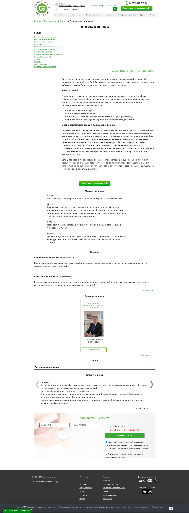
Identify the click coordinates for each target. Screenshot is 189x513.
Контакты (83, 495)
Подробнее (93, 350)
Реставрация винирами (45, 67)
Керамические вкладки (44, 39)
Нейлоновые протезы (43, 52)
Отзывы (110, 15)
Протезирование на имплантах (48, 54)
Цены (142, 15)
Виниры (37, 62)
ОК (171, 508)
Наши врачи (76, 15)
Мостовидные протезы (44, 49)
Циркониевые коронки (44, 42)
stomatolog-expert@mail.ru (105, 6)
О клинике (60, 15)
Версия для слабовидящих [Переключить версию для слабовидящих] (17, 511)
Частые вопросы (128, 71)
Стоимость (39, 59)
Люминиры (39, 44)
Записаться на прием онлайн (136, 8)
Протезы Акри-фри (42, 57)
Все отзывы (149, 290)
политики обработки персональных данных (130, 445)
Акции (153, 15)
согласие (116, 454)
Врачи (151, 71)
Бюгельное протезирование (46, 37)
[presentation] (37, 384)
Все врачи (145, 355)
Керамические (40, 64)
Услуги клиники (93, 15)
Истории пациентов (127, 15)
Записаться (125, 435)
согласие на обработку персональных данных (129, 449)
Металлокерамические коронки (48, 47)
